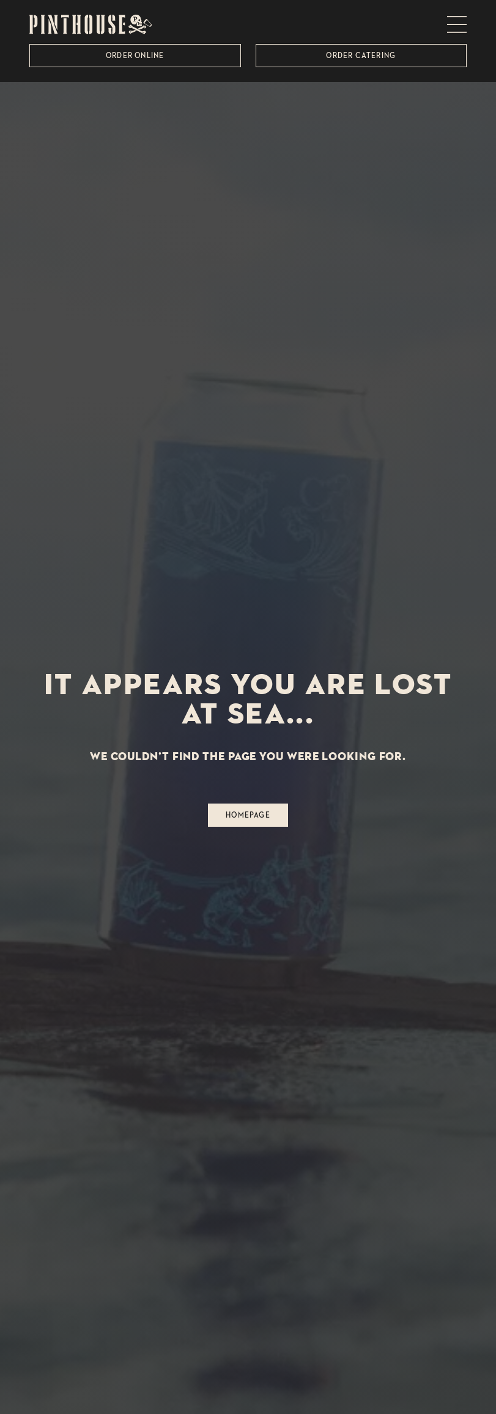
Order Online (135, 55)
